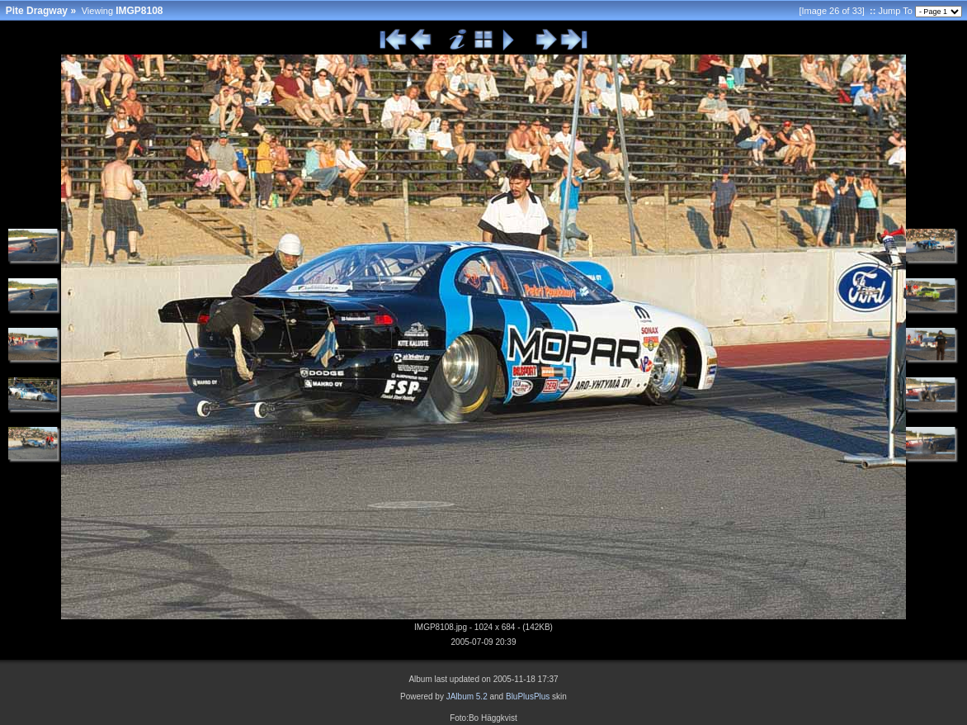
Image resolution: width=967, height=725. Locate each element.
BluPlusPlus (528, 696)
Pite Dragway (37, 11)
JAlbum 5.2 (467, 696)
